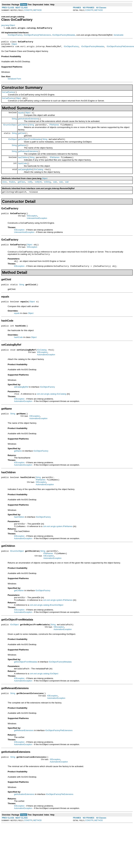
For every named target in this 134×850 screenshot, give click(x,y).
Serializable (118, 35)
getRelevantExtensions (28, 157)
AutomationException (46, 369)
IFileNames (54, 129)
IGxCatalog (38, 177)
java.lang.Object (8, 25)
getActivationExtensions (28, 122)
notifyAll (38, 189)
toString (47, 189)
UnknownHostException (37, 228)
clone (4, 189)
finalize (12, 189)
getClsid (21, 137)
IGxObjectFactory (15, 35)
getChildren (23, 129)
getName (22, 150)
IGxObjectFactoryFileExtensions (37, 35)
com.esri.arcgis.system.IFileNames (58, 545)
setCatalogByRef (25, 177)
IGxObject (12, 144)
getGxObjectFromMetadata (29, 144)
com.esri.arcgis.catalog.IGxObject (44, 696)
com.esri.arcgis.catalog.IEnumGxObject (46, 626)
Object (14, 45)
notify (30, 189)
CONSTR (28, 10)
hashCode (22, 170)
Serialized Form (14, 80)
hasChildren (23, 164)
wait (55, 189)
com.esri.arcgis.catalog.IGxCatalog (51, 408)
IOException (32, 225)
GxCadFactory (8, 94)
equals (21, 115)
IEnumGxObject (10, 128)
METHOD (37, 10)
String (14, 122)
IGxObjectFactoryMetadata (63, 35)
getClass (21, 189)
